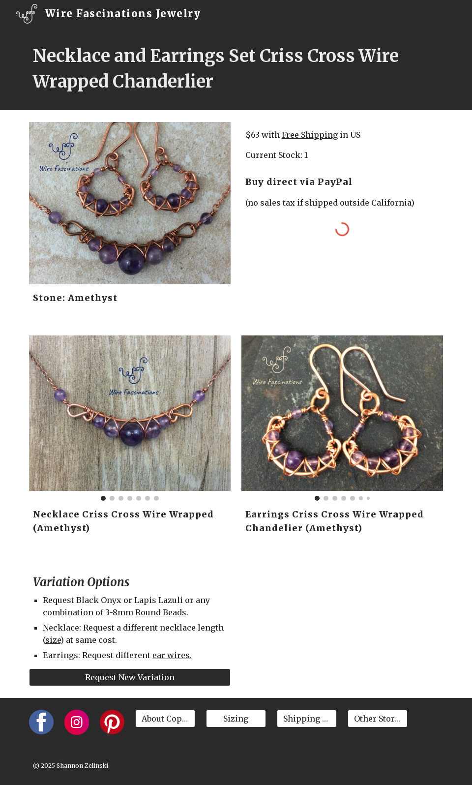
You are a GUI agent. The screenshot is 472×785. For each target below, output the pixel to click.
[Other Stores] (377, 718)
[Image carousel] (130, 418)
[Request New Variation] (130, 677)
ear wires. (172, 655)
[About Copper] (165, 718)
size (52, 640)
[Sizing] (236, 718)
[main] (236, 68)
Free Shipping (310, 135)
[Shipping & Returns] (306, 718)
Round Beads (160, 612)
